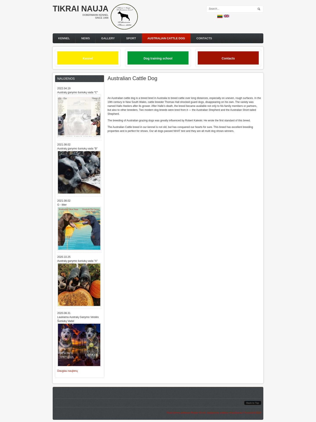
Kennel (64, 38)
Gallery (108, 38)
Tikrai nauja (80, 8)
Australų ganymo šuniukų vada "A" (77, 260)
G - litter (62, 204)
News (85, 38)
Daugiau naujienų (67, 370)
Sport (131, 38)
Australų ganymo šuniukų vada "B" (77, 148)
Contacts (204, 38)
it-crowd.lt (250, 412)
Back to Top (252, 403)
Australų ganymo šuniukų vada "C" (77, 92)
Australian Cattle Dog (166, 38)
